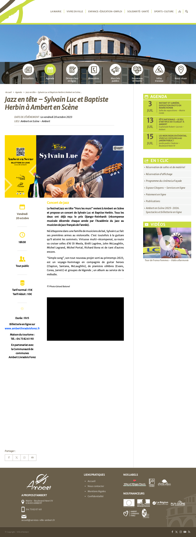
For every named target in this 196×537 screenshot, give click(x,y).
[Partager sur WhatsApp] (24, 458)
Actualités (28, 72)
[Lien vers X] (176, 532)
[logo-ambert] (20, 11)
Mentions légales (97, 491)
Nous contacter (96, 486)
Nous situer (181, 72)
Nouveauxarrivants (137, 73)
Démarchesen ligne (72, 73)
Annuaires (94, 72)
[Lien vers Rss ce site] (189, 532)
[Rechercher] (186, 11)
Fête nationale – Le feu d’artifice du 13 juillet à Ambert (171, 122)
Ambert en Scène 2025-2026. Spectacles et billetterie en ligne (164, 210)
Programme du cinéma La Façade (164, 181)
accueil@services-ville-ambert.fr (38, 520)
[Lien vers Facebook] (172, 532)
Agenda (50, 72)
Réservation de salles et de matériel (165, 167)
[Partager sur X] (16, 458)
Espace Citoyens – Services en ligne (165, 187)
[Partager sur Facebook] (9, 458)
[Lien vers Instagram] (181, 532)
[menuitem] (56, 11)
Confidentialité (96, 496)
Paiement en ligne (156, 194)
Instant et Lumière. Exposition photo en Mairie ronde (170, 105)
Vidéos (155, 225)
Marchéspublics (115, 73)
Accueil (91, 481)
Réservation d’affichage (159, 174)
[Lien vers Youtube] (185, 532)
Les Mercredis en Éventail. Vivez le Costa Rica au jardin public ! (173, 138)
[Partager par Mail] (32, 458)
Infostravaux (159, 73)
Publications (153, 201)
